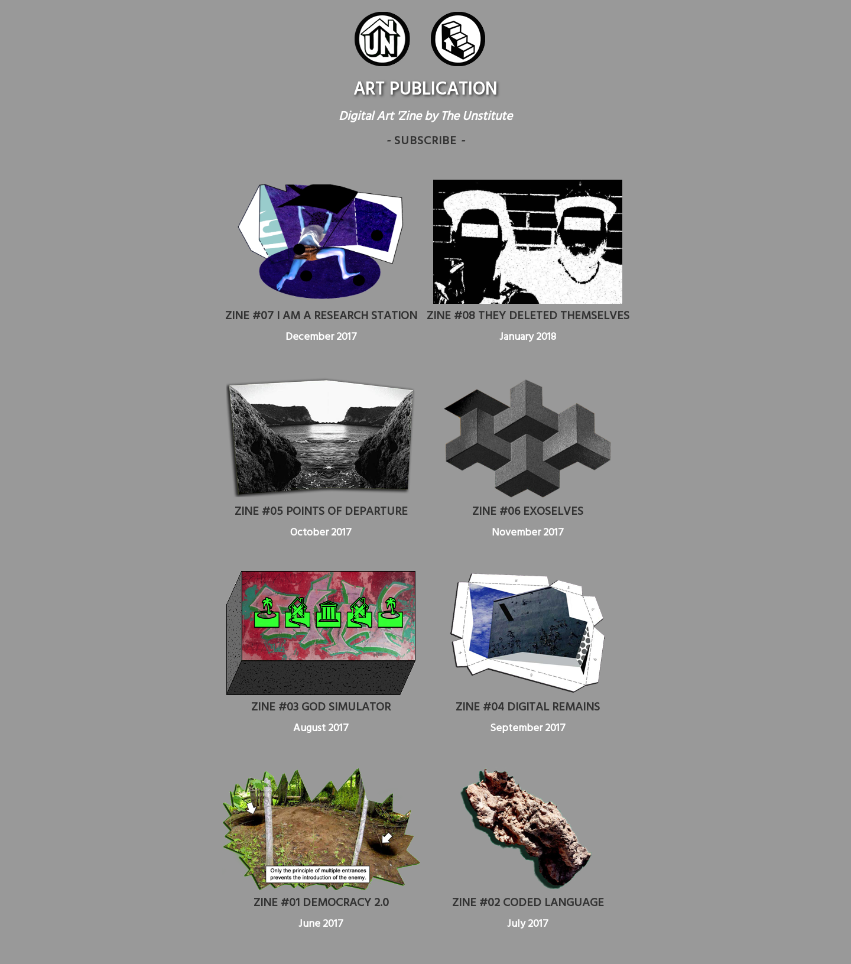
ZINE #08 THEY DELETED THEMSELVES (528, 316)
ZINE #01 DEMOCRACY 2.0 (321, 903)
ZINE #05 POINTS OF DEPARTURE (321, 511)
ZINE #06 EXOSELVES (527, 511)
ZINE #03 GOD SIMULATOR (321, 707)
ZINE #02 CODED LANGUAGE (528, 903)
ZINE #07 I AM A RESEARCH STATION (321, 316)
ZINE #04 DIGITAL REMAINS (528, 707)
